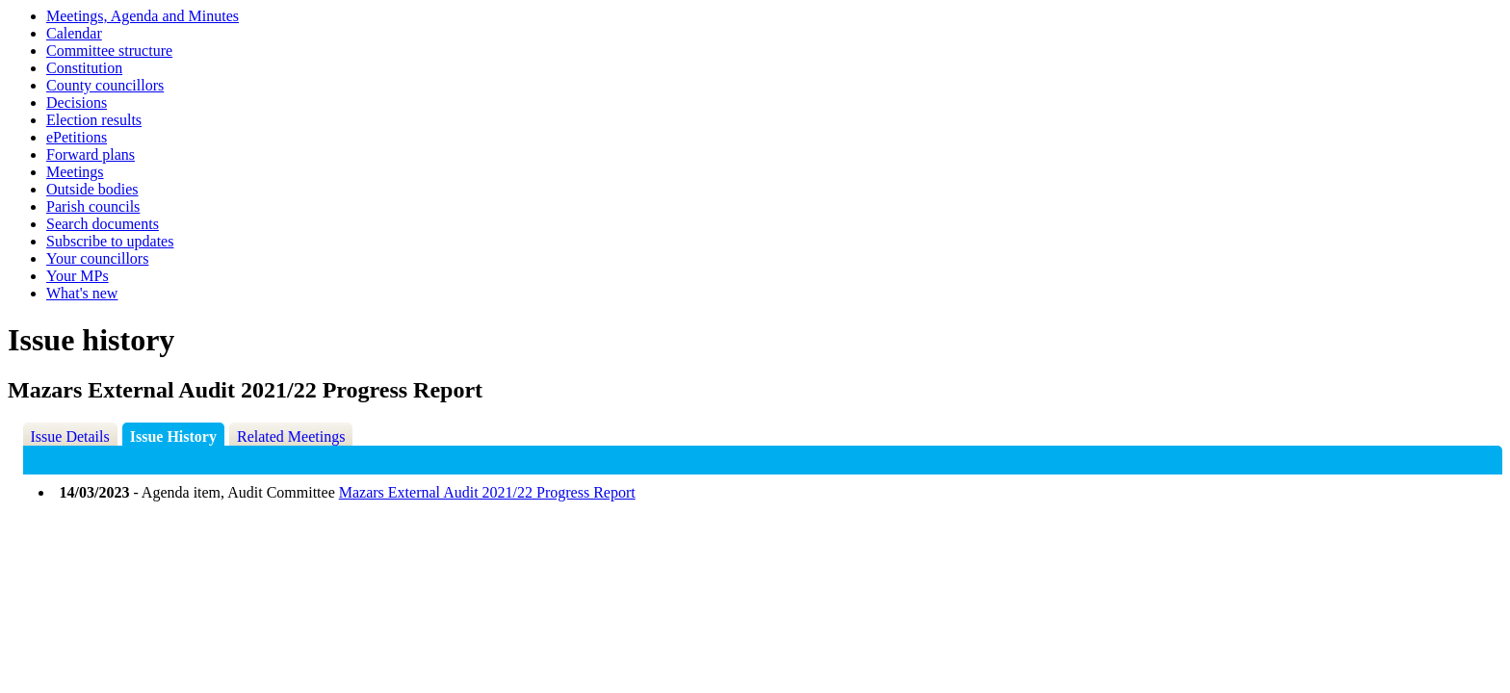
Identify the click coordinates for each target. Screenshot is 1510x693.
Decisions (76, 102)
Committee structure (109, 50)
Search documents (102, 224)
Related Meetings (291, 436)
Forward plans (90, 154)
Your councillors (97, 258)
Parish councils (93, 206)
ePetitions (76, 137)
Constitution (84, 68)
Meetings (75, 172)
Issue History (173, 436)
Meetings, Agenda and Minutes (142, 16)
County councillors (105, 85)
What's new (81, 293)
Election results (94, 120)
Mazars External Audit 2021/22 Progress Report (487, 492)
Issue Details (70, 436)
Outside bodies (92, 189)
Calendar (74, 33)
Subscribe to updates (109, 241)
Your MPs (77, 276)
